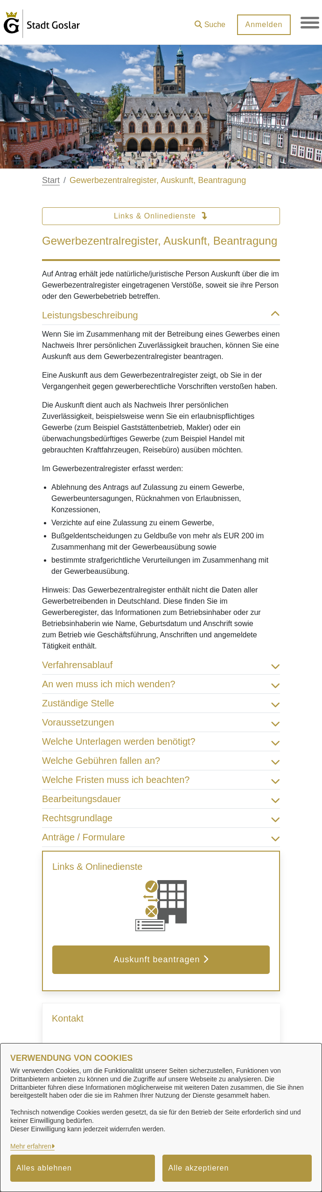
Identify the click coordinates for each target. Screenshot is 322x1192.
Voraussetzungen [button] (161, 722)
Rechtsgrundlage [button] (161, 818)
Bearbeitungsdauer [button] (161, 798)
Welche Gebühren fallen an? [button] (161, 760)
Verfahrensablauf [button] (161, 664)
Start (51, 180)
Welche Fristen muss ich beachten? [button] (161, 779)
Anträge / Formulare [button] (161, 837)
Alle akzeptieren (198, 1168)
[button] (210, 21)
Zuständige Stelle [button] (161, 703)
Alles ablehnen (44, 1168)
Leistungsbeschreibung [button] (161, 315)
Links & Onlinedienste (161, 216)
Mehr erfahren (30, 1146)
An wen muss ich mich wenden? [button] (161, 684)
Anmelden (263, 24)
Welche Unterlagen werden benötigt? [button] (161, 741)
